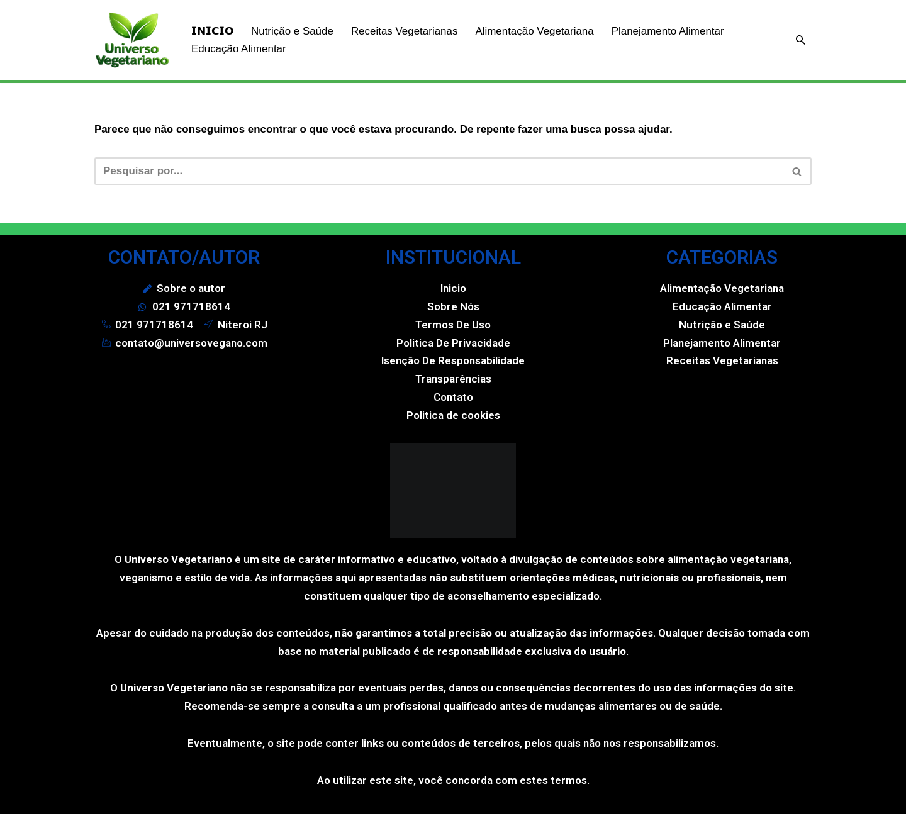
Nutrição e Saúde (292, 31)
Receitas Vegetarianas (404, 31)
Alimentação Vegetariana (535, 31)
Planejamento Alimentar (669, 31)
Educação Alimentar (238, 49)
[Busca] (800, 40)
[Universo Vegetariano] (132, 40)
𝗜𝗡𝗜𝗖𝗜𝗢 (212, 31)
